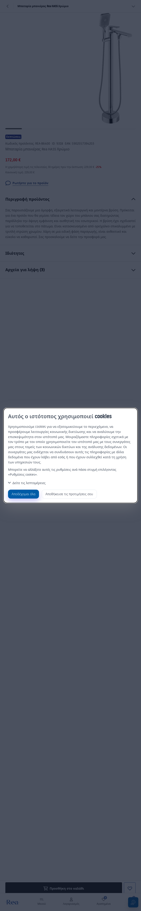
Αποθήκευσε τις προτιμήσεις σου (69, 494)
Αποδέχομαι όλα (23, 494)
